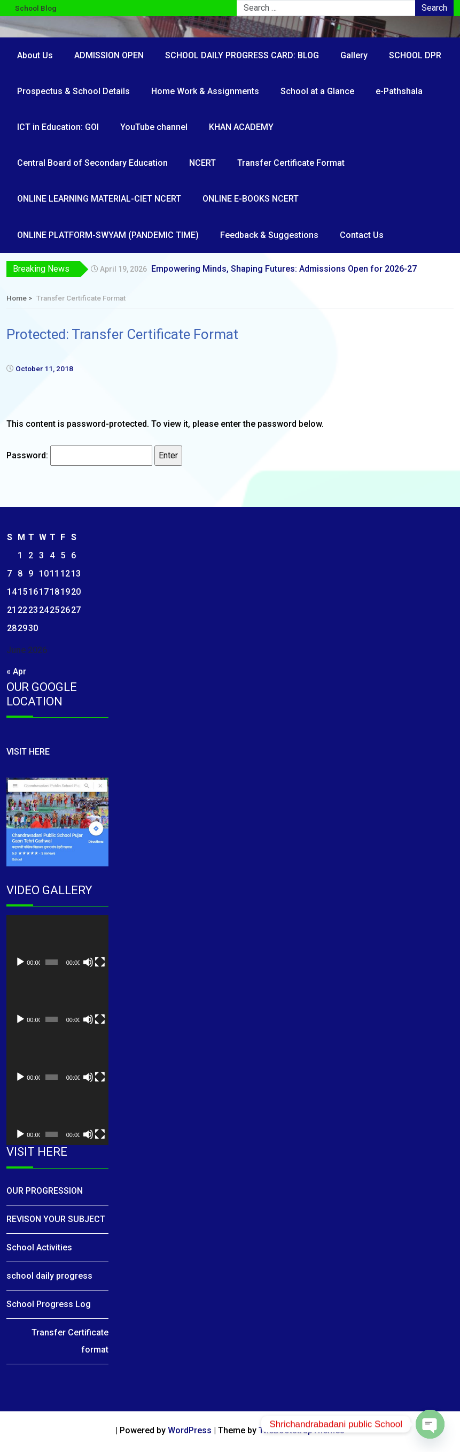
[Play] (20, 962)
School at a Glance (317, 91)
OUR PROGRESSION (44, 1191)
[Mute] (88, 962)
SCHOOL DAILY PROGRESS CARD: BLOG (242, 55)
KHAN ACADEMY (241, 127)
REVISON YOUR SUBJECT (55, 1219)
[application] (57, 944)
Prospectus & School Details (73, 91)
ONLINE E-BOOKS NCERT (250, 199)
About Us (35, 55)
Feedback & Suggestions (269, 235)
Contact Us (362, 235)
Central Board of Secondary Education (92, 163)
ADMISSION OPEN (109, 55)
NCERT (202, 163)
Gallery (354, 55)
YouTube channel (154, 127)
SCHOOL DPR (415, 55)
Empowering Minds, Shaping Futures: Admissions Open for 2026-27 (284, 269)
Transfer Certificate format (70, 1341)
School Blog (35, 8)
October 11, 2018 (44, 368)
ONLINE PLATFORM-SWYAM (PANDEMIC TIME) (108, 235)
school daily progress (49, 1276)
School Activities (39, 1247)
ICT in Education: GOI (58, 127)
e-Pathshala (399, 91)
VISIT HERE (28, 752)
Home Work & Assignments (205, 91)
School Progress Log (48, 1304)
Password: (79, 455)
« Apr (16, 671)
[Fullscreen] (100, 962)
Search (434, 8)
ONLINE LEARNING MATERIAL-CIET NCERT (99, 199)
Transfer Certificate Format (291, 163)
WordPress (190, 1430)
